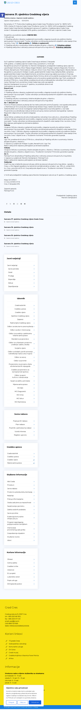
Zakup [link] (10, 284)
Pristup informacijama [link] (15, 500)
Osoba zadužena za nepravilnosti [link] (19, 503)
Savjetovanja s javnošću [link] (15, 507)
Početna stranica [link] (9, 18)
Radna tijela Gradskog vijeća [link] (20, 324)
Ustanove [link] (10, 571)
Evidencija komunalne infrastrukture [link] (15, 518)
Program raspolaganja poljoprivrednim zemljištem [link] (17, 524)
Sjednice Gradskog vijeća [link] (20, 317)
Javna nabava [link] (12, 489)
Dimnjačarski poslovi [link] (14, 585)
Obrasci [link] (10, 560)
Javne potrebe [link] (13, 270)
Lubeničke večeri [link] (13, 578)
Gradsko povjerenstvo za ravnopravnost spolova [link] (20, 372)
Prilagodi (11, 702)
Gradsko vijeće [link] (20, 313)
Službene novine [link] (13, 538)
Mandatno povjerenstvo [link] (20, 340)
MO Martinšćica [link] (20, 403)
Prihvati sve (35, 702)
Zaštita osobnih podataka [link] (16, 511)
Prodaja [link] (11, 277)
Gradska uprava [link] (20, 310)
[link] (2, 15)
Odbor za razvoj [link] (20, 358)
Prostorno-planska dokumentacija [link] (19, 493)
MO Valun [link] (20, 399)
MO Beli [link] (20, 389)
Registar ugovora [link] (20, 436)
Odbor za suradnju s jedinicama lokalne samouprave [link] (20, 335)
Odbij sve (23, 702)
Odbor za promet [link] (20, 362)
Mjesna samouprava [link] (20, 385)
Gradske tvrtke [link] (12, 567)
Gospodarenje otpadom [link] (16, 534)
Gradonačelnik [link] (20, 306)
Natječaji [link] (10, 496)
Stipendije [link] (11, 280)
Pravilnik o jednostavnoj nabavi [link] (20, 429)
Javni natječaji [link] (12, 266)
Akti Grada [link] (11, 482)
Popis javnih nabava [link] (20, 422)
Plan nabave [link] (20, 425)
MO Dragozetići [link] (20, 392)
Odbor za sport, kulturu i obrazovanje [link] (20, 377)
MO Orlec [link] (20, 396)
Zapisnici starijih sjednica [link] (25, 18)
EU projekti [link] (11, 574)
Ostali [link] (10, 273)
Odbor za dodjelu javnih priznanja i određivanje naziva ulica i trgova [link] (20, 353)
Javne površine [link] (12, 514)
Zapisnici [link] (20, 320)
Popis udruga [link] (12, 581)
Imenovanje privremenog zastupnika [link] (16, 530)
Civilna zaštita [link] (12, 564)
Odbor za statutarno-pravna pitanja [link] (20, 327)
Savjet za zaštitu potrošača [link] (20, 382)
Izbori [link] (9, 541)
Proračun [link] (10, 486)
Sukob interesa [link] (20, 432)
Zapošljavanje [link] (13, 287)
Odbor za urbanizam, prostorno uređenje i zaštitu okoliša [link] (20, 344)
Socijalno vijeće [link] (20, 349)
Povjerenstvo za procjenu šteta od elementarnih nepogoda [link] (20, 366)
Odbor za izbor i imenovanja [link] (20, 331)
